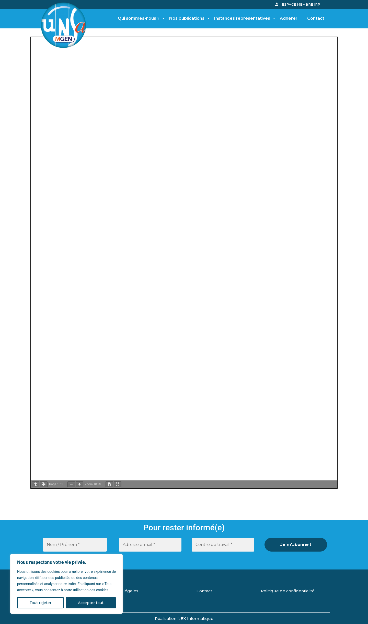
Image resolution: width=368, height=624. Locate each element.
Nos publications (188, 18)
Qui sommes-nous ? (140, 18)
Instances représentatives (243, 18)
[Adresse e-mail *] (150, 545)
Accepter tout (90, 602)
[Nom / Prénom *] (75, 545)
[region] (66, 584)
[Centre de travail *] (223, 545)
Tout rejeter (40, 602)
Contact (315, 18)
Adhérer (288, 18)
